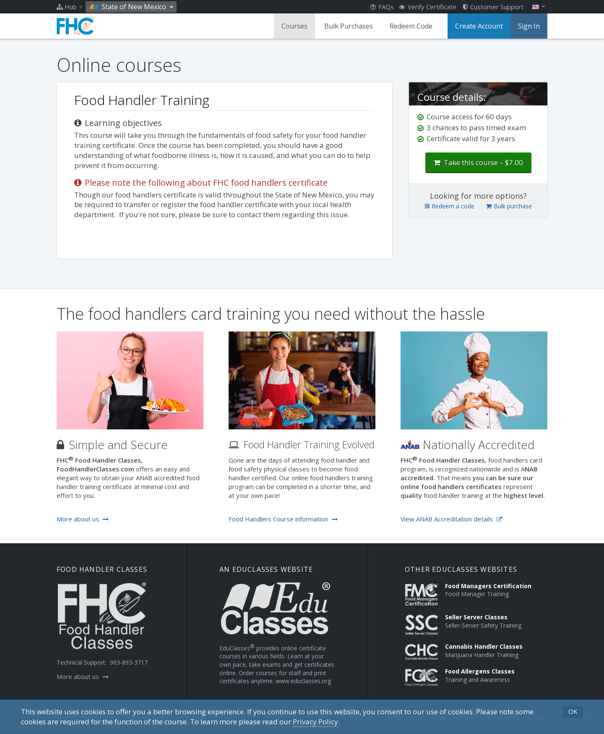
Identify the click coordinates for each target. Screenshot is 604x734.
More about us (83, 519)
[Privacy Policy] (315, 722)
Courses (294, 26)
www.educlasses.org (303, 681)
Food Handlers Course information (283, 519)
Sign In (529, 26)
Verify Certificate (427, 7)
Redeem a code (449, 206)
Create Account (479, 26)
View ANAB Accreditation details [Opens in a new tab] (451, 519)
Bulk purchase (509, 206)
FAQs (382, 7)
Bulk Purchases (348, 26)
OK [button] (573, 711)
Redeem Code (411, 26)
